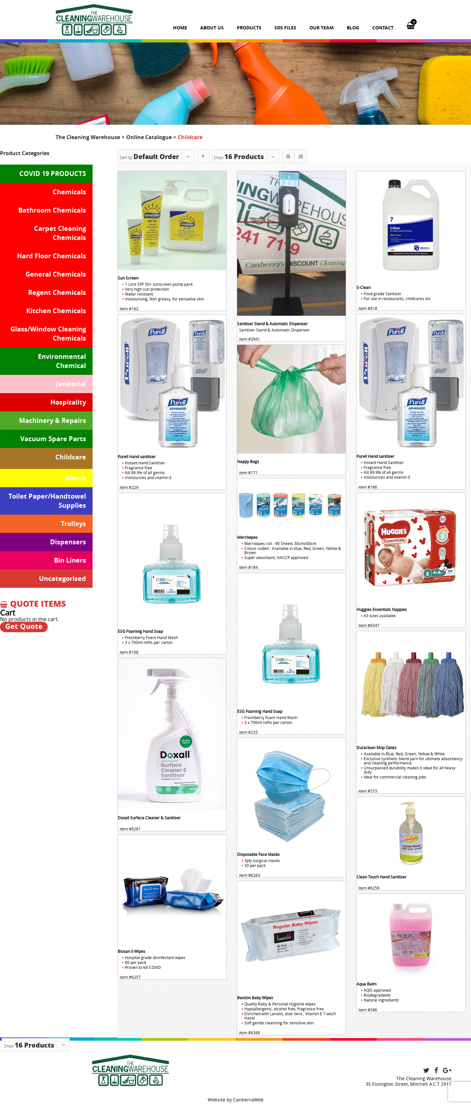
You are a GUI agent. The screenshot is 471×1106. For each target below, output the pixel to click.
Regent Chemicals (57, 292)
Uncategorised (62, 578)
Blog (353, 27)
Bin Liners (70, 560)
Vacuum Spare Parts (53, 438)
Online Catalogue (149, 137)
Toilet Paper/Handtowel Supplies (47, 501)
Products (249, 27)
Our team (321, 27)
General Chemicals (56, 274)
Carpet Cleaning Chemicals (60, 233)
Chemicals (69, 191)
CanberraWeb (248, 1099)
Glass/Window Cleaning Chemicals (48, 334)
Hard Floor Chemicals (51, 255)
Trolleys (73, 523)
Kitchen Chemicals (56, 310)
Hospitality (68, 402)
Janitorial (71, 383)
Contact (382, 27)
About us (212, 27)
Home (180, 27)
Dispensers (68, 541)
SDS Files (285, 27)
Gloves (75, 477)
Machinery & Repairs (52, 420)
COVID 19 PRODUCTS (52, 173)
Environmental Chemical (62, 361)
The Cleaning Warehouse (88, 137)
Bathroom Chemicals (52, 210)
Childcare (70, 457)
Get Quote (24, 626)
